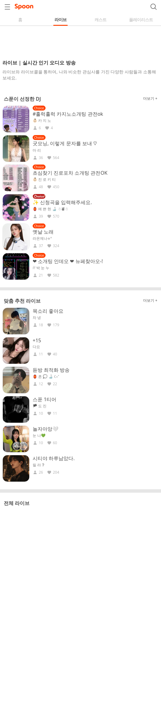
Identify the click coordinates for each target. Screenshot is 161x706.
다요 (36, 346)
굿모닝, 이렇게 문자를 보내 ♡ (65, 143)
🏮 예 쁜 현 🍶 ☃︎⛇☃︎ (50, 209)
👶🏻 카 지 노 (42, 120)
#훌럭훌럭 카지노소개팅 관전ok (68, 114)
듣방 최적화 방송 (51, 370)
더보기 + (150, 98)
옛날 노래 (43, 231)
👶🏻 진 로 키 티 (44, 179)
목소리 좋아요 (48, 311)
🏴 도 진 (39, 406)
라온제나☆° (42, 238)
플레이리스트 (141, 19)
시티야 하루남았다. (53, 458)
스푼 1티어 (44, 399)
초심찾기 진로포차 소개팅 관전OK (70, 172)
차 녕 (37, 317)
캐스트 (101, 19)
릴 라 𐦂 (38, 465)
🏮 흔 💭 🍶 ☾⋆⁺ (46, 376)
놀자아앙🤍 (45, 428)
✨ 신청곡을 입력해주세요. (62, 202)
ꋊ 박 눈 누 (41, 268)
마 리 (37, 150)
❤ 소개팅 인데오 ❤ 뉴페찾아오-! (68, 261)
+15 (37, 340)
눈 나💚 (39, 435)
